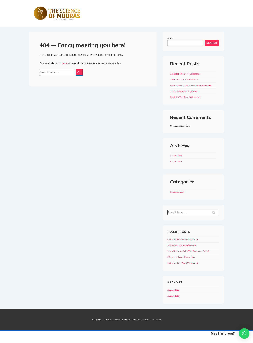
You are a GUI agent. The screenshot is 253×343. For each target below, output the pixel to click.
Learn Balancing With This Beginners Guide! (191, 85)
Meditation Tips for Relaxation (184, 79)
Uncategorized (176, 192)
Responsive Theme (152, 319)
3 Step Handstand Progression (183, 91)
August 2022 (176, 155)
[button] (244, 333)
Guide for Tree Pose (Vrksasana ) (185, 73)
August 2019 (176, 161)
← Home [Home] (62, 63)
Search (170, 38)
